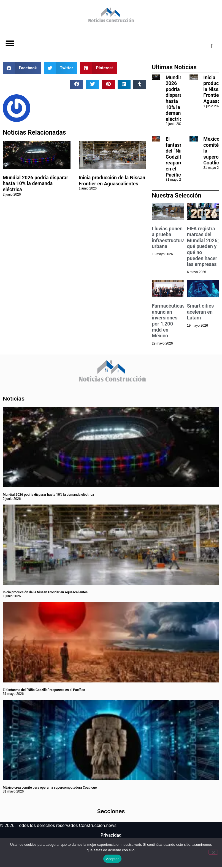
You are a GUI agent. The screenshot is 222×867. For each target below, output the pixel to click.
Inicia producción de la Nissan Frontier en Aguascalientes (112, 180)
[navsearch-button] (207, 46)
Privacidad (111, 835)
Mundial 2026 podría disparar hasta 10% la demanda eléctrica (35, 183)
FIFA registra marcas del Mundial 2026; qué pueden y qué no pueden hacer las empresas (203, 246)
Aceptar (112, 859)
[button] (10, 43)
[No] (213, 852)
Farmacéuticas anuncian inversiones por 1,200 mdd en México (168, 320)
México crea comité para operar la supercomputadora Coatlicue (50, 787)
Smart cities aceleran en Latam (200, 312)
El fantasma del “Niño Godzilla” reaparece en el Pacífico (177, 157)
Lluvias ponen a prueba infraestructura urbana (168, 237)
